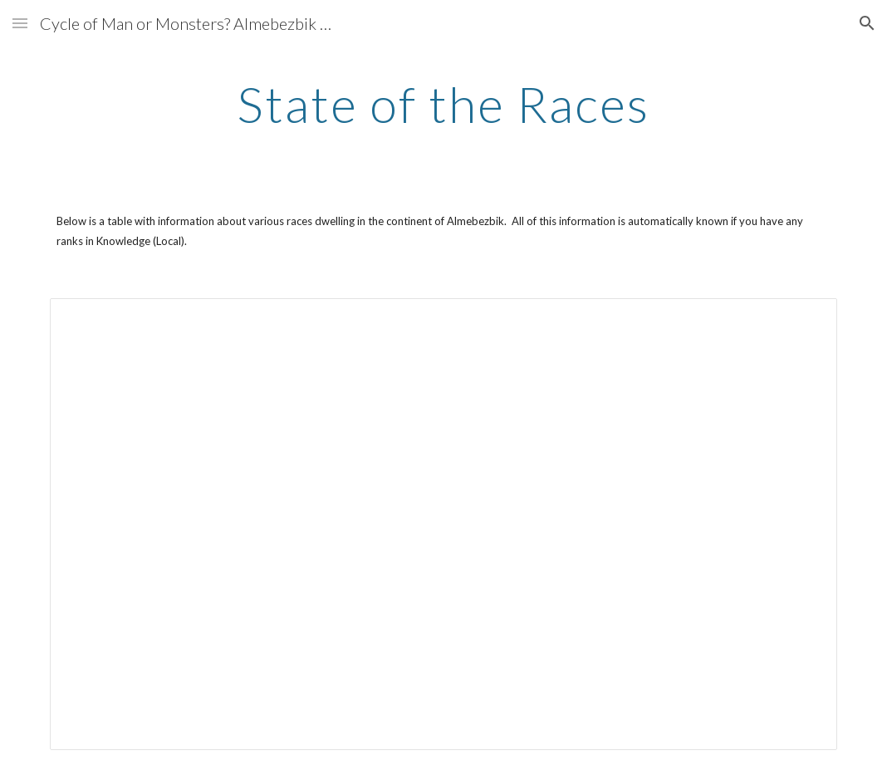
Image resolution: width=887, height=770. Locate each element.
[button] (20, 23)
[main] (443, 104)
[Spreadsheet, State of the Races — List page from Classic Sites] (443, 524)
